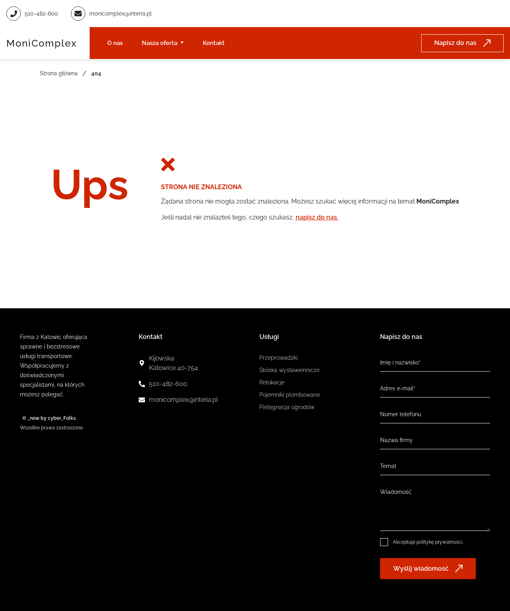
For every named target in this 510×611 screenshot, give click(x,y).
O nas (115, 43)
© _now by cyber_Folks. (48, 418)
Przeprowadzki (278, 357)
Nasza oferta (159, 43)
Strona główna (59, 73)
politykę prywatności (439, 542)
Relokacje (271, 382)
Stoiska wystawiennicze (289, 370)
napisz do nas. (317, 217)
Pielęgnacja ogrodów (286, 407)
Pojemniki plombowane (289, 395)
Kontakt (214, 43)
